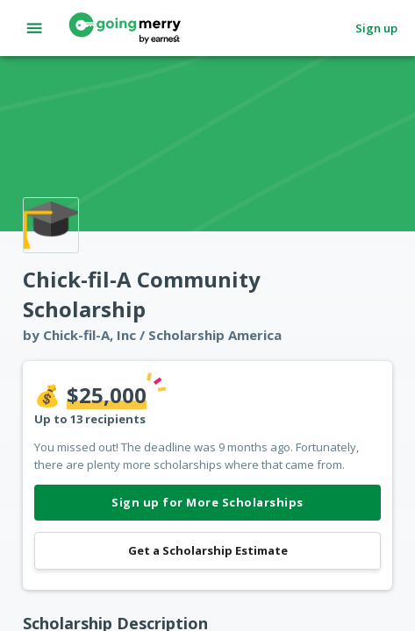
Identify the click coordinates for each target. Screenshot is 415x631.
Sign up (376, 28)
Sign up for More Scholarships (207, 503)
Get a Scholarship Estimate (207, 551)
